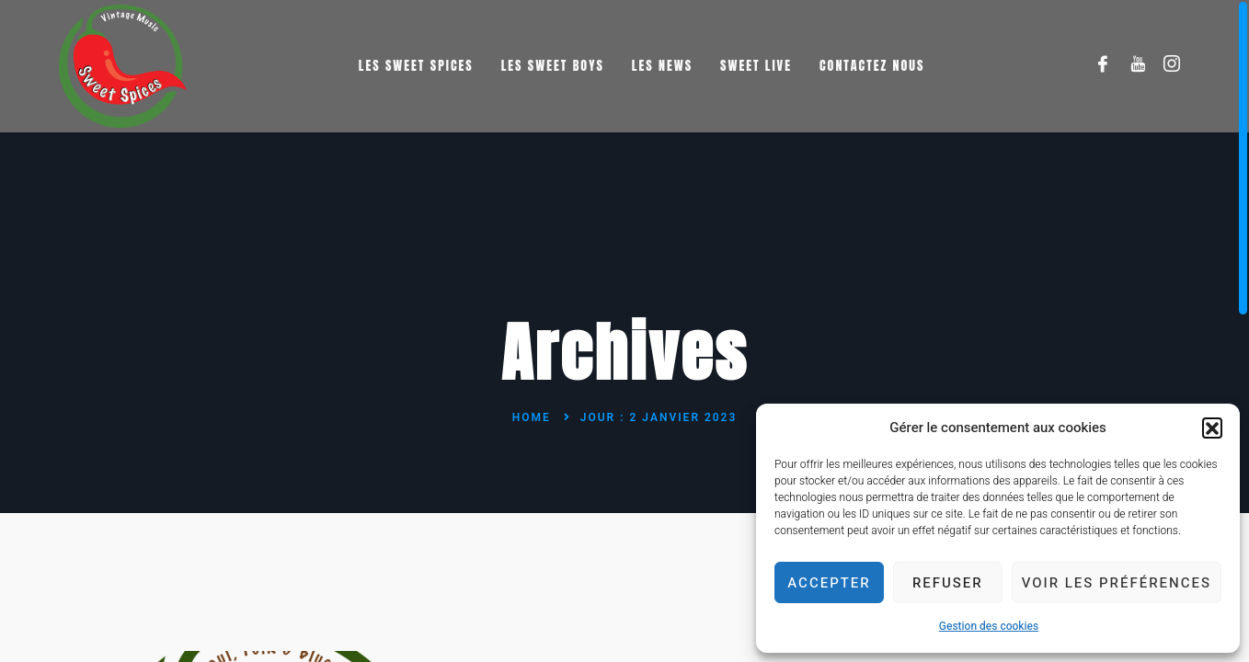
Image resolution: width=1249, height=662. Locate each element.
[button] (1212, 427)
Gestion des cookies (988, 626)
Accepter (828, 583)
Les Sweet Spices (416, 65)
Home (531, 417)
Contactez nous (871, 65)
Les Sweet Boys (552, 65)
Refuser (947, 583)
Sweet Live (756, 65)
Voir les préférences (1116, 583)
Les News (662, 65)
